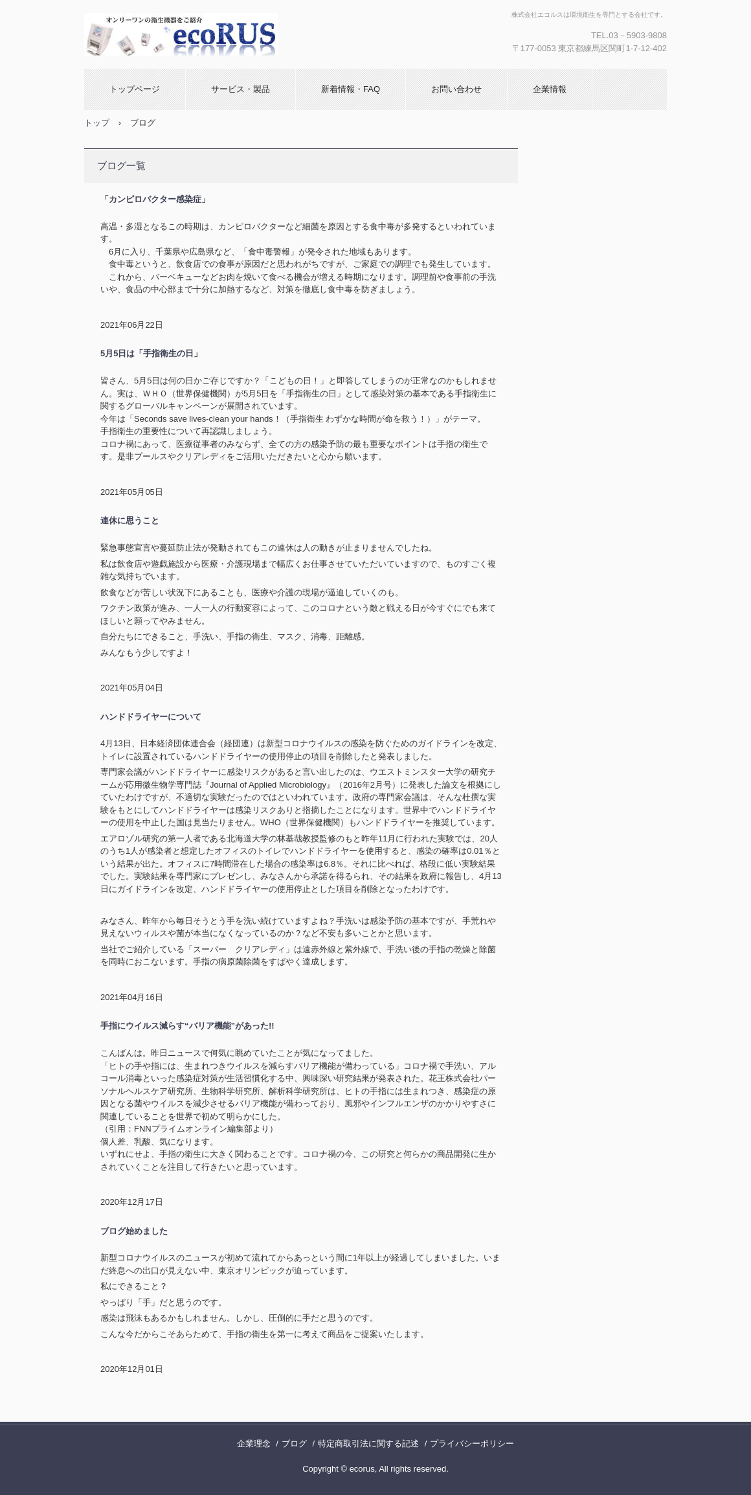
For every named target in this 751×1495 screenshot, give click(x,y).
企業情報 (549, 89)
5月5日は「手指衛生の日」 (151, 353)
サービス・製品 (240, 89)
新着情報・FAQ (350, 89)
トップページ (134, 89)
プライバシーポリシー (472, 1443)
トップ (96, 123)
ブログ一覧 (121, 165)
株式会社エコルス (188, 34)
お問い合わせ (456, 89)
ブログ (294, 1443)
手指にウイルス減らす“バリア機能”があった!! (187, 1026)
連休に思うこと (129, 520)
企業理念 (254, 1443)
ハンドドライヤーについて (150, 717)
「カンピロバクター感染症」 (155, 199)
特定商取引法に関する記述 (368, 1443)
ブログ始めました (134, 1231)
